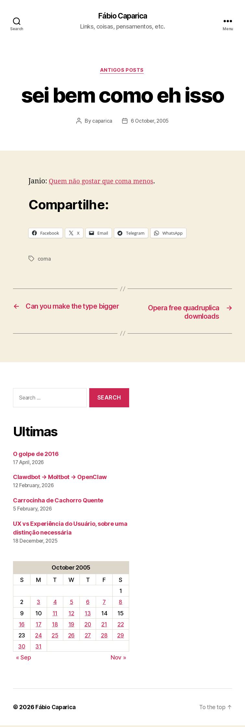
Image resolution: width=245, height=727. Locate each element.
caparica (101, 122)
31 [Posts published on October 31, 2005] (39, 648)
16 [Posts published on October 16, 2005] (22, 625)
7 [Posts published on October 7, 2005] (104, 603)
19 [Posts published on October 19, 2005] (71, 625)
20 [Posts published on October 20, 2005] (87, 625)
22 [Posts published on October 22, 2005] (120, 625)
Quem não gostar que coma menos (104, 182)
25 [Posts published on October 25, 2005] (55, 637)
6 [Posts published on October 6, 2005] (88, 603)
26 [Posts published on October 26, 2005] (71, 637)
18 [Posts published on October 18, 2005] (55, 625)
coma (44, 260)
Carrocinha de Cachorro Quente (58, 502)
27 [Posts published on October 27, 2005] (88, 637)
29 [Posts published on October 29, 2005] (120, 637)
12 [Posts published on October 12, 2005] (71, 614)
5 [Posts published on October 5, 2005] (71, 603)
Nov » (118, 659)
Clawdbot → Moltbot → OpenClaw (60, 478)
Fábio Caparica (122, 16)
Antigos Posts (122, 71)
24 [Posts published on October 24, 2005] (39, 637)
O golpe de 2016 (36, 455)
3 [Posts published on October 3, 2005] (39, 603)
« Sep (23, 659)
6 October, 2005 (150, 122)
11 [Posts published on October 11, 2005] (55, 614)
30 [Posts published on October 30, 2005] (22, 648)
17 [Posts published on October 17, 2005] (39, 625)
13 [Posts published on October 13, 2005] (88, 614)
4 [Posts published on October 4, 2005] (55, 603)
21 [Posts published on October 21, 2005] (104, 625)
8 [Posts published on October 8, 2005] (121, 603)
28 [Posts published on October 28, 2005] (104, 637)
